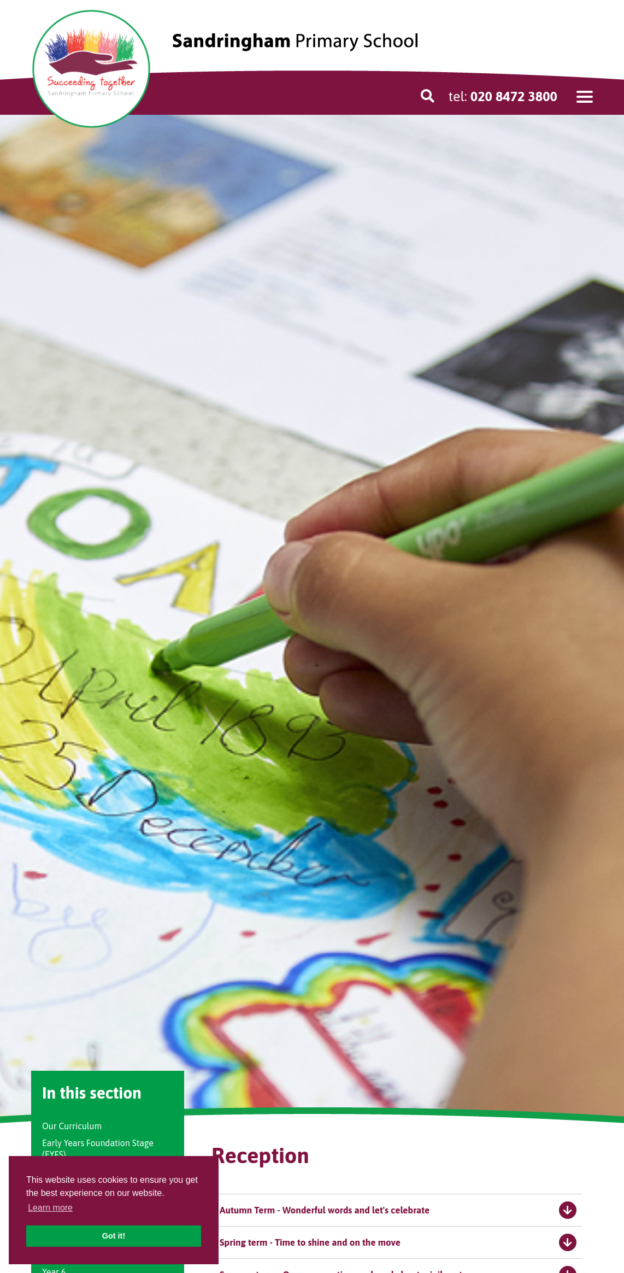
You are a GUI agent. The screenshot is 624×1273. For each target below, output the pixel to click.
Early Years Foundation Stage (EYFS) (98, 1148)
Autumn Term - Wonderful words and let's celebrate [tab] (398, 1210)
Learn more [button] (50, 1207)
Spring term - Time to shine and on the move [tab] (398, 1242)
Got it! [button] (113, 1235)
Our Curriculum (72, 1126)
